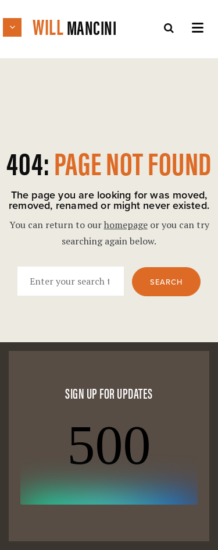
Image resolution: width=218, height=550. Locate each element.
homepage (126, 224)
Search (166, 282)
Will (68, 26)
